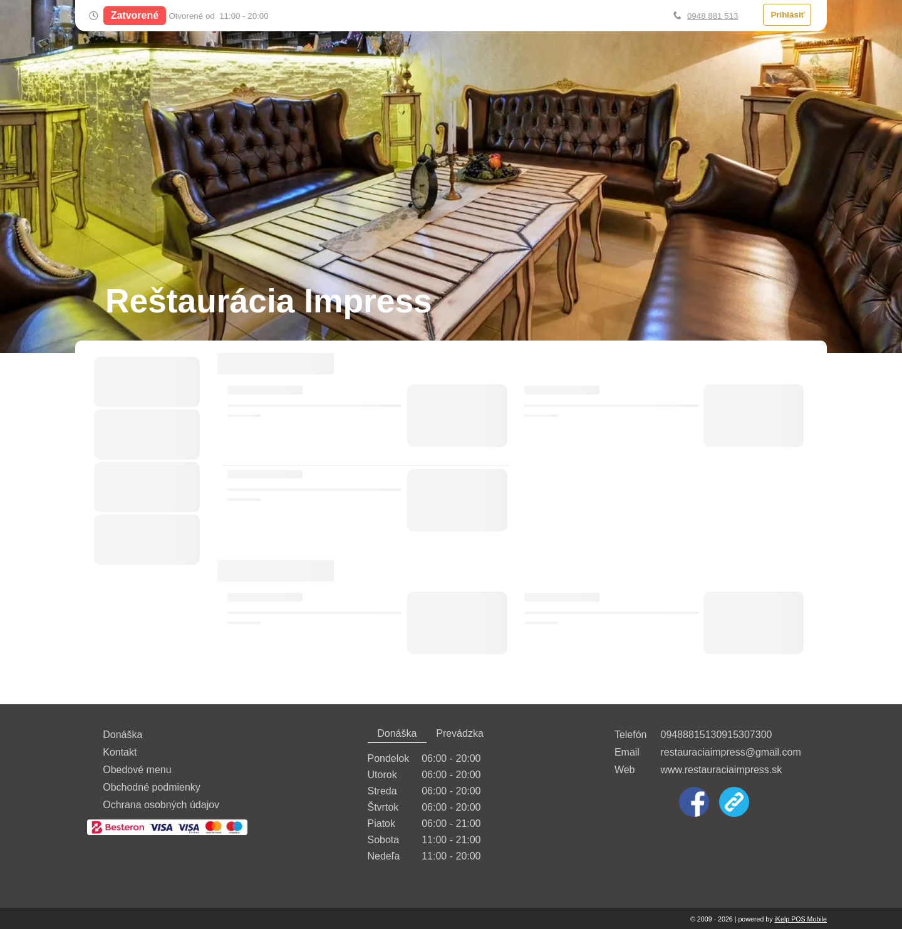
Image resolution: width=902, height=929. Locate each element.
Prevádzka (460, 733)
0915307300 (744, 734)
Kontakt (120, 752)
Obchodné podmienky (151, 787)
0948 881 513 (713, 16)
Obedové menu (137, 769)
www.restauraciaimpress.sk (721, 769)
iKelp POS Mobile (800, 919)
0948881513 (688, 734)
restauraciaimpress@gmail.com (730, 752)
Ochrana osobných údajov (161, 804)
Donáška (122, 734)
